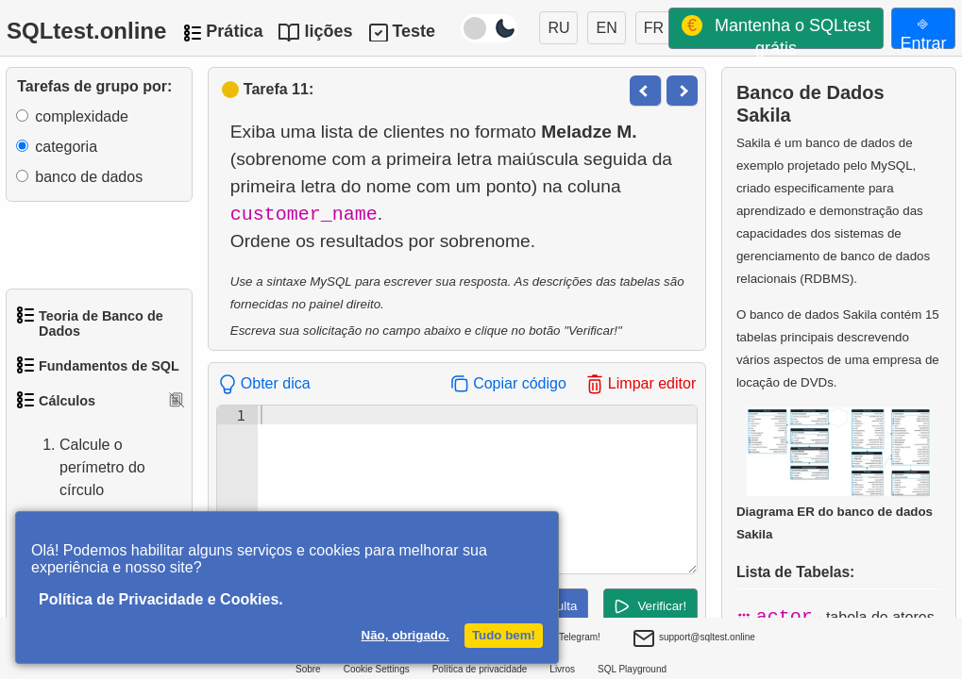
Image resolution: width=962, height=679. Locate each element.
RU (558, 28)
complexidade (81, 116)
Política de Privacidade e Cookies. (161, 599)
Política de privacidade (480, 669)
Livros (562, 669)
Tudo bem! (503, 635)
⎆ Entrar (923, 31)
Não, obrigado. (405, 635)
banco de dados (89, 177)
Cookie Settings (377, 669)
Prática (234, 31)
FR (654, 28)
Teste (413, 31)
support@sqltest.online (694, 639)
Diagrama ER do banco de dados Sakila (834, 473)
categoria (66, 147)
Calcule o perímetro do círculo (83, 468)
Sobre (308, 669)
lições (328, 31)
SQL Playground (632, 669)
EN (606, 28)
